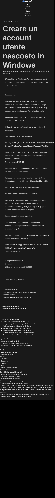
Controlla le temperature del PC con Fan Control (18, 333)
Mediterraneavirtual (7, 354)
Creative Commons (35, 390)
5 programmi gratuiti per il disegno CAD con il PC (19, 324)
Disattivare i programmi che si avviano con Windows (20, 292)
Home (28, 6)
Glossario (28, 15)
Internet (27, 13)
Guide (28, 11)
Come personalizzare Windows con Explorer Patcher (20, 335)
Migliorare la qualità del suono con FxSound (17, 326)
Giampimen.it (5, 345)
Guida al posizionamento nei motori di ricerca (17, 297)
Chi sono (4, 359)
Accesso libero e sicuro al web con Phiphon (17, 328)
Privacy (3, 363)
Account (13, 280)
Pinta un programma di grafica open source (17, 330)
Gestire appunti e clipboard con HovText (16, 321)
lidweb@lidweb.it (11, 367)
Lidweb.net (4, 343)
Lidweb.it (4, 341)
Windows (20, 280)
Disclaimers (5, 361)
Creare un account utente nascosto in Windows (23, 46)
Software (28, 9)
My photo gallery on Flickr (9, 352)
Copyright (3, 385)
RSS (2, 365)
